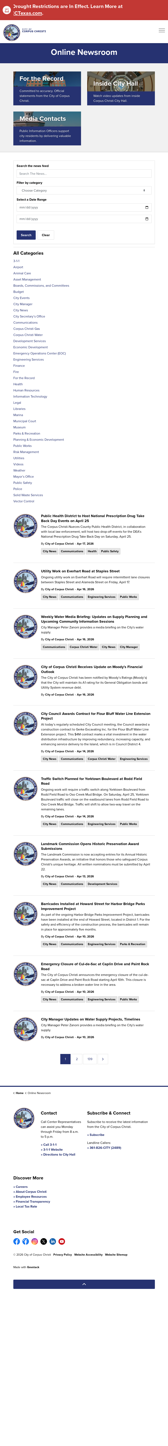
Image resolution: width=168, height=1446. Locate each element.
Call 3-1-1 (50, 1144)
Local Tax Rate (26, 1206)
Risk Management (26, 452)
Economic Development (30, 347)
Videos (18, 464)
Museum (19, 427)
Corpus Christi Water (83, 647)
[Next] (103, 1059)
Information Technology (30, 396)
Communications (72, 551)
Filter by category (29, 183)
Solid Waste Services (28, 495)
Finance (19, 365)
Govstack (33, 1267)
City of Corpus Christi (59, 544)
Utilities (18, 458)
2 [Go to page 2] (77, 1059)
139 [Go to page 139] (90, 1059)
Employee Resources (31, 1196)
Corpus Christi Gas (26, 328)
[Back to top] (84, 1284)
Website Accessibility (88, 1255)
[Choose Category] (84, 190)
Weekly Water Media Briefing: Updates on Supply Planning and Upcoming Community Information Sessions (94, 619)
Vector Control (23, 501)
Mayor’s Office (23, 476)
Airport (18, 267)
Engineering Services (101, 597)
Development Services (102, 884)
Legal (17, 402)
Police (17, 489)
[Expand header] (162, 31)
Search (26, 235)
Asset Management (27, 279)
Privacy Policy (62, 1255)
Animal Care (22, 273)
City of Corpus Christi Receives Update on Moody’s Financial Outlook (92, 669)
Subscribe (97, 1134)
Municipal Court (24, 421)
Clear (46, 235)
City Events (21, 298)
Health (92, 551)
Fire (16, 371)
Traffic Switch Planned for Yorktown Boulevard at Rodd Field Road (91, 781)
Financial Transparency (33, 1201)
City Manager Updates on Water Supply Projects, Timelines (90, 1019)
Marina (18, 415)
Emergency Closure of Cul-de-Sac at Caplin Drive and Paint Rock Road (95, 966)
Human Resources (26, 390)
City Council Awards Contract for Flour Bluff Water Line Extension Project (95, 716)
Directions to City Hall (59, 1154)
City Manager (129, 647)
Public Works (128, 597)
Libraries (19, 408)
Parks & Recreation (132, 944)
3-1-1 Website (53, 1149)
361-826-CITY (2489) (105, 1147)
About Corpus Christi (31, 1191)
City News (49, 551)
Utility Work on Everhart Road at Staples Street (80, 571)
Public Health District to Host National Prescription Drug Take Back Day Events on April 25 (92, 518)
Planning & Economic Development (38, 439)
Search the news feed (33, 166)
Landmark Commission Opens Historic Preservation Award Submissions (90, 846)
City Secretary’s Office (29, 316)
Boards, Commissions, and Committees (41, 285)
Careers (22, 1186)
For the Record (24, 378)
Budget (18, 291)
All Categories (28, 253)
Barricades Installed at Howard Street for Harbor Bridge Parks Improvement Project (93, 906)
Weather (19, 470)
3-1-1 (16, 261)
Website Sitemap (116, 1255)
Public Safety (110, 551)
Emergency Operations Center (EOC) (39, 353)
